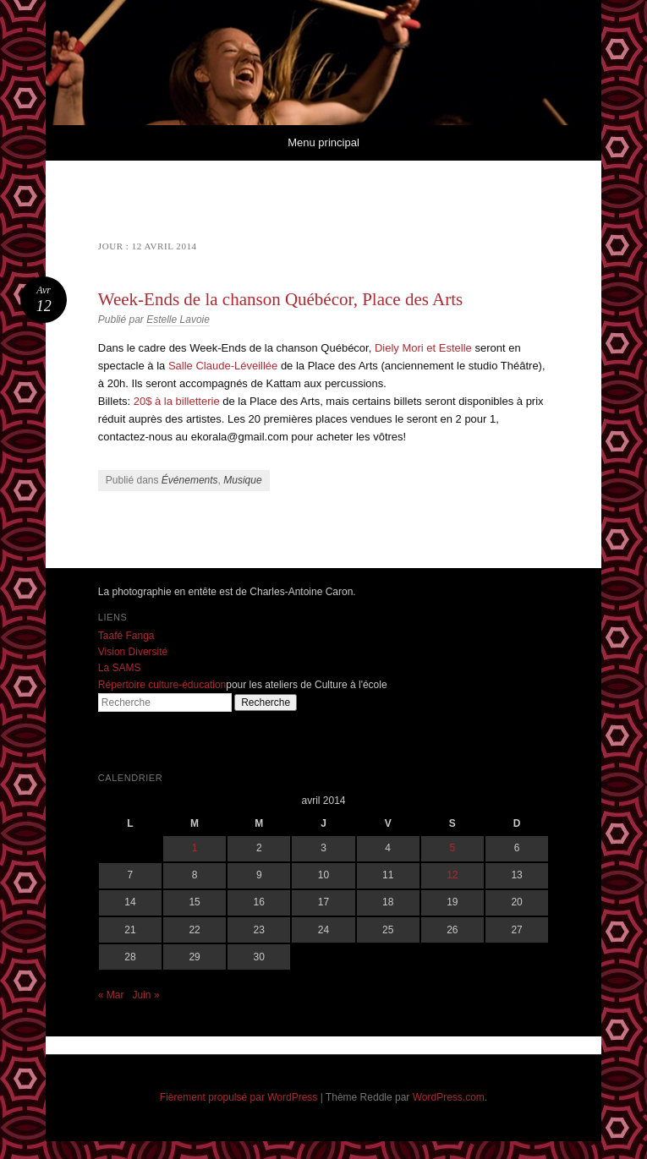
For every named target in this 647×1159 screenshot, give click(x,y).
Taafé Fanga (126, 636)
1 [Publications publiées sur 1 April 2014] (195, 848)
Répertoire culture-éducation (162, 685)
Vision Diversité (132, 652)
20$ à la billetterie (177, 401)
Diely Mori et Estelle (423, 348)
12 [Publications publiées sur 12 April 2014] (452, 875)
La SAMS (119, 668)
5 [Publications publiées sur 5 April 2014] (453, 848)
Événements (190, 480)
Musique (242, 480)
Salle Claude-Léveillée (222, 365)
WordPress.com (449, 1097)
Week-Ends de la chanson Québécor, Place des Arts (280, 299)
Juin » (146, 995)
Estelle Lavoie (178, 319)
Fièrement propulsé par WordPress (239, 1097)
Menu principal (323, 142)
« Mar (111, 995)
